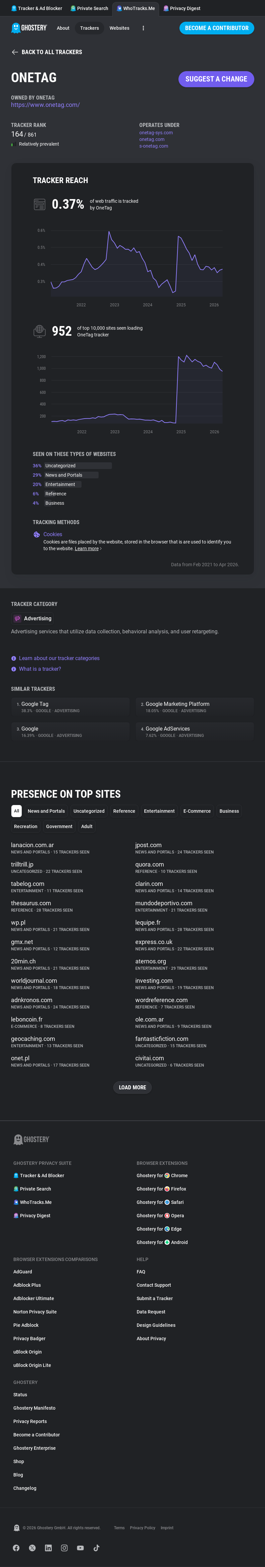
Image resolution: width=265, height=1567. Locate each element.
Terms (119, 1528)
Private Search (89, 8)
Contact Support (154, 1285)
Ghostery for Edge (159, 1229)
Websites (119, 28)
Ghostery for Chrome (162, 1176)
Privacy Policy (142, 1528)
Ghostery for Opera (160, 1216)
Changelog (24, 1488)
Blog (18, 1475)
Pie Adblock (25, 1325)
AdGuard (22, 1272)
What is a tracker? (36, 669)
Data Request (151, 1312)
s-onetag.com (153, 146)
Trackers (89, 28)
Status (20, 1395)
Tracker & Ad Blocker (36, 8)
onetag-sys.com (156, 132)
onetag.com (151, 139)
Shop (18, 1461)
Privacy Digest (182, 8)
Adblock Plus (27, 1285)
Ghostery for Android (162, 1242)
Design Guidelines (156, 1325)
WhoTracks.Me (135, 8)
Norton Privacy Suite (35, 1312)
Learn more (89, 548)
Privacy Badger (29, 1339)
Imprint (167, 1528)
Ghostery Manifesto (34, 1408)
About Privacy (151, 1339)
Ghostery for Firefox (161, 1189)
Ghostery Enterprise (34, 1448)
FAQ (141, 1272)
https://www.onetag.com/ (45, 104)
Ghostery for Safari (160, 1202)
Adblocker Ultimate (33, 1298)
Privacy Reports (30, 1421)
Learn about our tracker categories (55, 658)
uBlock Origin (27, 1352)
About (63, 28)
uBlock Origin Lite (32, 1365)
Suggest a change (216, 79)
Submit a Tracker (155, 1298)
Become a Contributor (217, 27)
